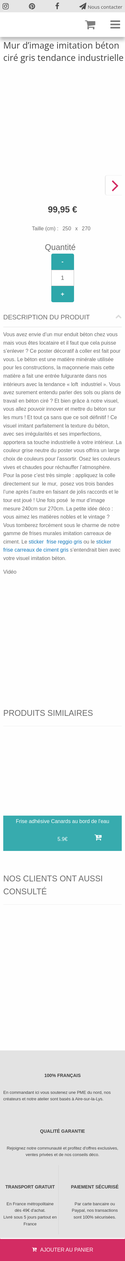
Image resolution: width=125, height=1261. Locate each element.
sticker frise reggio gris (55, 542)
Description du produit (46, 317)
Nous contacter (100, 6)
